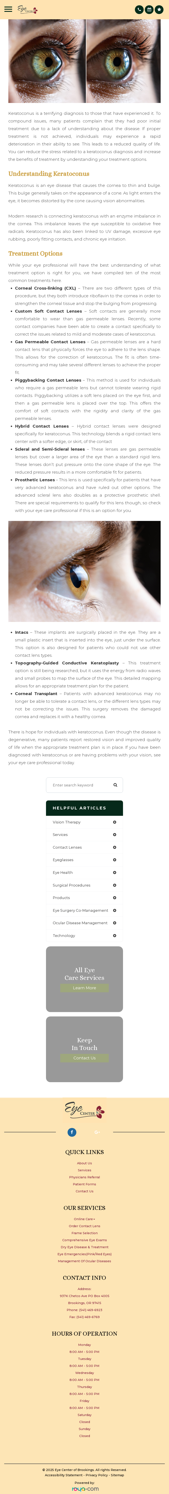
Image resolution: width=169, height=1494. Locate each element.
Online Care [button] (84, 1219)
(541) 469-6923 (90, 1310)
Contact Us (84, 1057)
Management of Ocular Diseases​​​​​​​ (84, 1261)
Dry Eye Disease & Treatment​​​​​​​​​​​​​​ (84, 1247)
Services (84, 1170)
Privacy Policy (97, 1475)
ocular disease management (80, 923)
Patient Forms (84, 1184)
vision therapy (67, 822)
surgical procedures (71, 885)
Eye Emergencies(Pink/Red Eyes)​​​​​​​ (84, 1254)
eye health (63, 872)
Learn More (84, 987)
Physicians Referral (84, 1177)
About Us (84, 1163)
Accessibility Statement (64, 1475)
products (61, 898)
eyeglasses (63, 860)
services (60, 834)
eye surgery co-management (80, 910)
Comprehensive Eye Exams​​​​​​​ (84, 1240)
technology (64, 935)
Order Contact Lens (84, 1226)
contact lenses (67, 847)
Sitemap (117, 1475)
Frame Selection (85, 1233)
